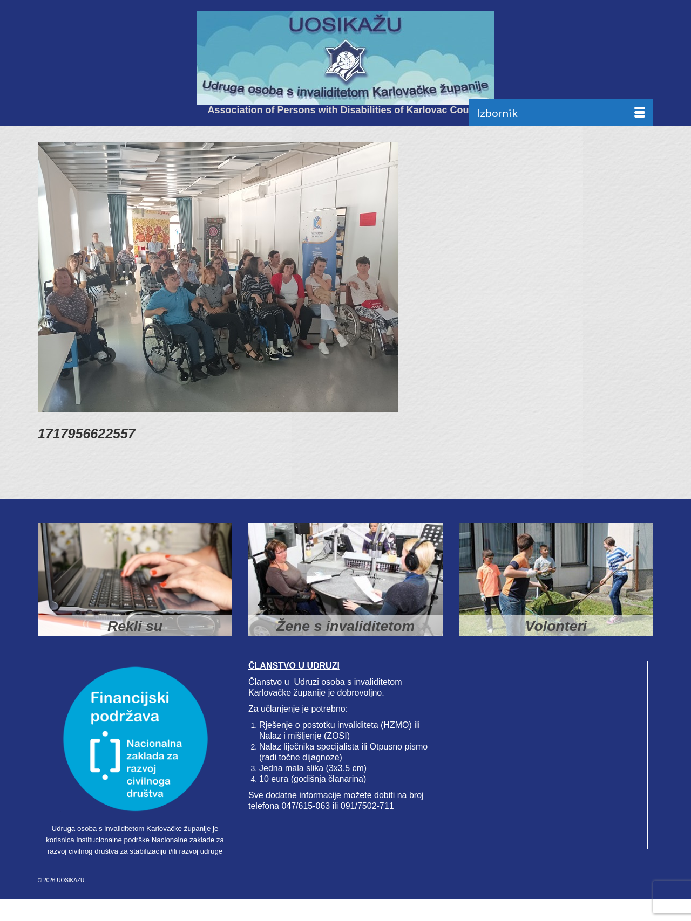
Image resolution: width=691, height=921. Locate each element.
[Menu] (561, 112)
